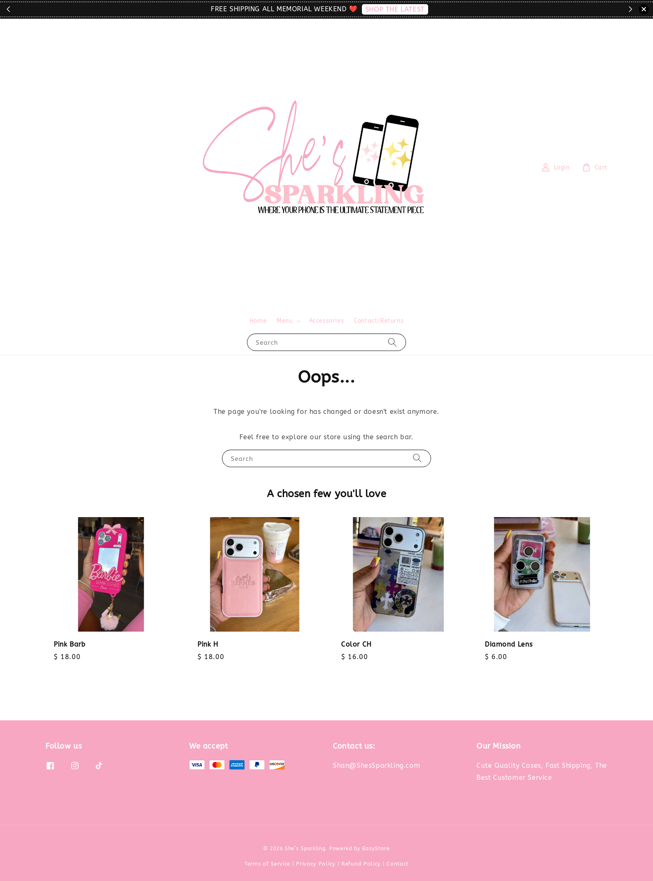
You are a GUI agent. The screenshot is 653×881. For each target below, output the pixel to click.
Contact (397, 864)
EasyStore (376, 848)
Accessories (326, 320)
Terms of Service (267, 864)
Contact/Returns (379, 320)
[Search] (392, 342)
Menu (284, 320)
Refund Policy (361, 864)
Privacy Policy (316, 864)
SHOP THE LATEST (395, 9)
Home (258, 320)
